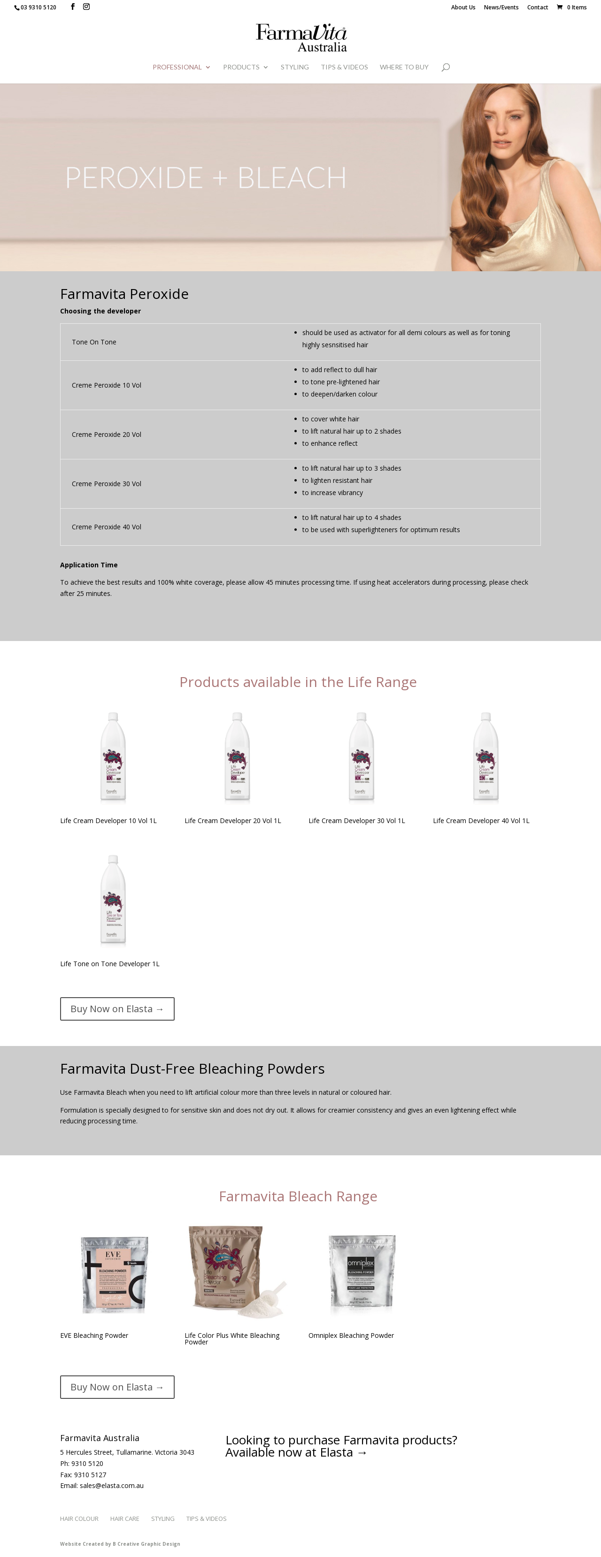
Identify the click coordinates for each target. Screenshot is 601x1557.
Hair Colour (79, 1518)
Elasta (336, 1451)
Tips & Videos (344, 67)
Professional (177, 67)
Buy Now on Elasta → (117, 1008)
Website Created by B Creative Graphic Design (120, 1544)
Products (241, 67)
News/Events (501, 8)
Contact (537, 8)
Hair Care (124, 1518)
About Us (463, 8)
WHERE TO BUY (404, 67)
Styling (295, 67)
